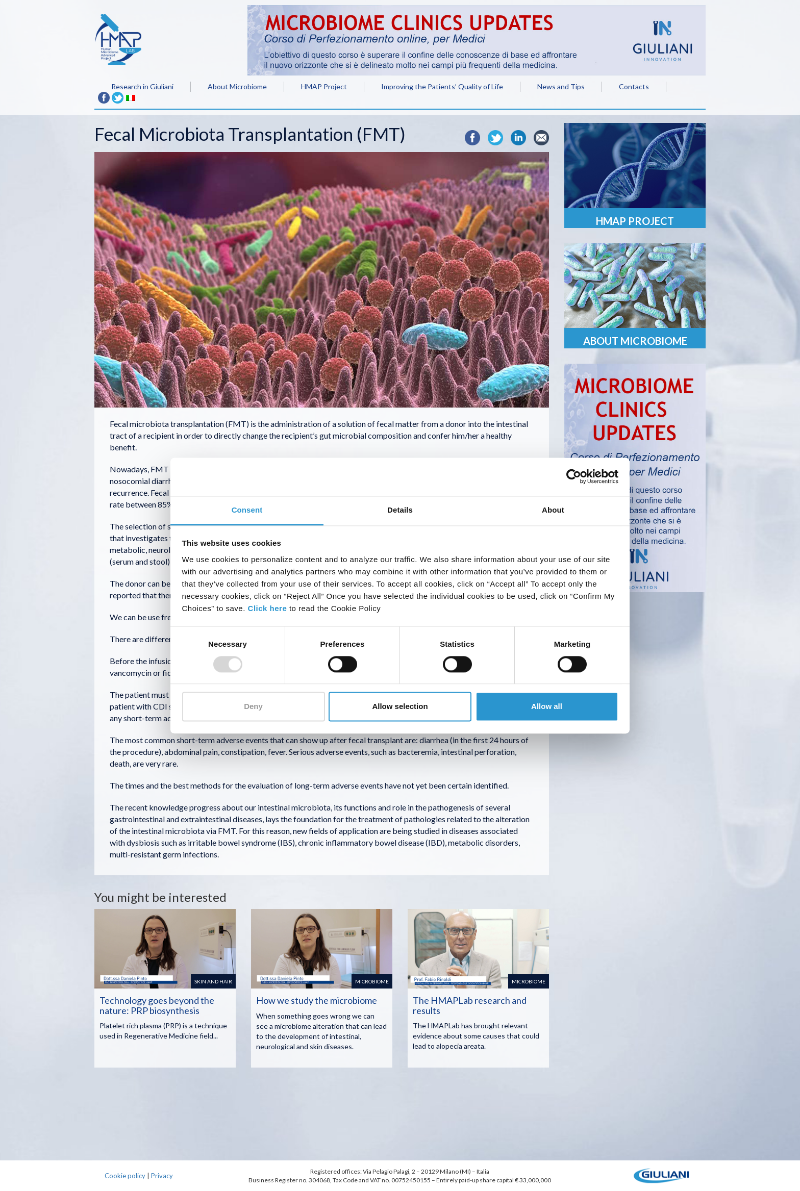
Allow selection (400, 706)
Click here (267, 608)
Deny (253, 706)
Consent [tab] (247, 509)
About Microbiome (237, 86)
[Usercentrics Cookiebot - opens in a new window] (573, 476)
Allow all (546, 706)
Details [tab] (400, 509)
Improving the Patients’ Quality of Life (442, 86)
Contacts (634, 86)
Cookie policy (125, 1176)
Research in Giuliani (142, 86)
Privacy (162, 1176)
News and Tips (561, 86)
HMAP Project (324, 86)
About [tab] (553, 509)
